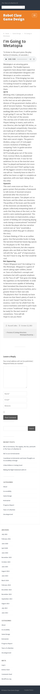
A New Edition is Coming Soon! (12, 465)
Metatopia (7, 64)
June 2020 (5, 544)
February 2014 (6, 585)
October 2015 (6, 562)
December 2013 (7, 590)
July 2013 (4, 608)
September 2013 (7, 599)
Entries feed (5, 670)
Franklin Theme (28, 690)
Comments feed (7, 674)
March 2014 (5, 580)
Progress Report (8, 505)
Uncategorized (8, 514)
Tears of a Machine (9, 510)
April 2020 (5, 548)
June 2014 (5, 576)
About (5, 487)
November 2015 (7, 557)
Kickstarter (6, 500)
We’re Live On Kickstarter (11, 454)
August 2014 (5, 571)
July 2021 (4, 534)
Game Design (16, 33)
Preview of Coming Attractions (16, 332)
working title (8, 111)
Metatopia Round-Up (26, 335)
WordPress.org (6, 679)
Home (7, 33)
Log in (3, 665)
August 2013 (5, 603)
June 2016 (5, 553)
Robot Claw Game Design (13, 17)
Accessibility (7, 491)
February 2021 (6, 539)
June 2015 (5, 567)
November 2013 (7, 594)
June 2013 (5, 613)
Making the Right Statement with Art (14, 470)
